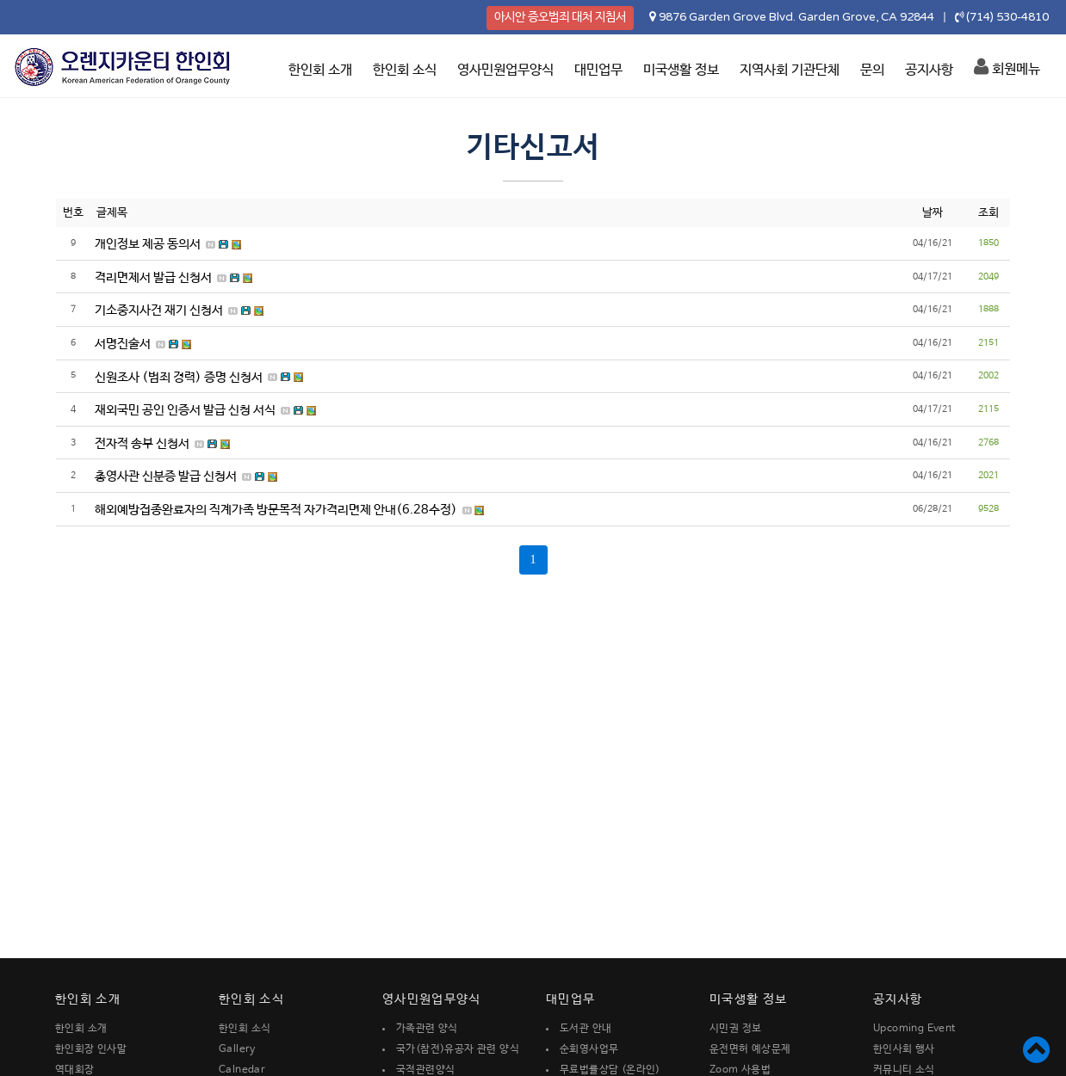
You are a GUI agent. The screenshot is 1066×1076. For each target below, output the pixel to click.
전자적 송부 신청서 (142, 444)
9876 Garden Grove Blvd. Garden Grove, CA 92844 (796, 17)
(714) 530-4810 (1007, 17)
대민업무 (598, 70)
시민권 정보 (735, 1029)
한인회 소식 (405, 70)
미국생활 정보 (681, 70)
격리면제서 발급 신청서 (153, 278)
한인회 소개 (320, 70)
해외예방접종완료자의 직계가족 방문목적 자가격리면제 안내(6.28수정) (276, 510)
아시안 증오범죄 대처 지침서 (560, 17)
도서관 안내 (585, 1029)
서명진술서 (123, 344)
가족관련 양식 (427, 1029)
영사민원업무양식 (505, 70)
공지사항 (929, 70)
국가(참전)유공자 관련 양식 (457, 1049)
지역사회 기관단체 (790, 70)
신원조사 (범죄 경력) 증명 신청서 (179, 377)
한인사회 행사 (904, 1049)
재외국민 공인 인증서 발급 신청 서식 (185, 410)
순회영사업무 (589, 1049)
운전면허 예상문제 (750, 1049)
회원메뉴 (1007, 67)
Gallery (237, 1049)
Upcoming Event (914, 1029)
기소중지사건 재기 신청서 (159, 310)
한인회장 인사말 (91, 1049)
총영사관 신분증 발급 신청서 (166, 476)
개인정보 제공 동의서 (148, 244)
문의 (872, 70)
